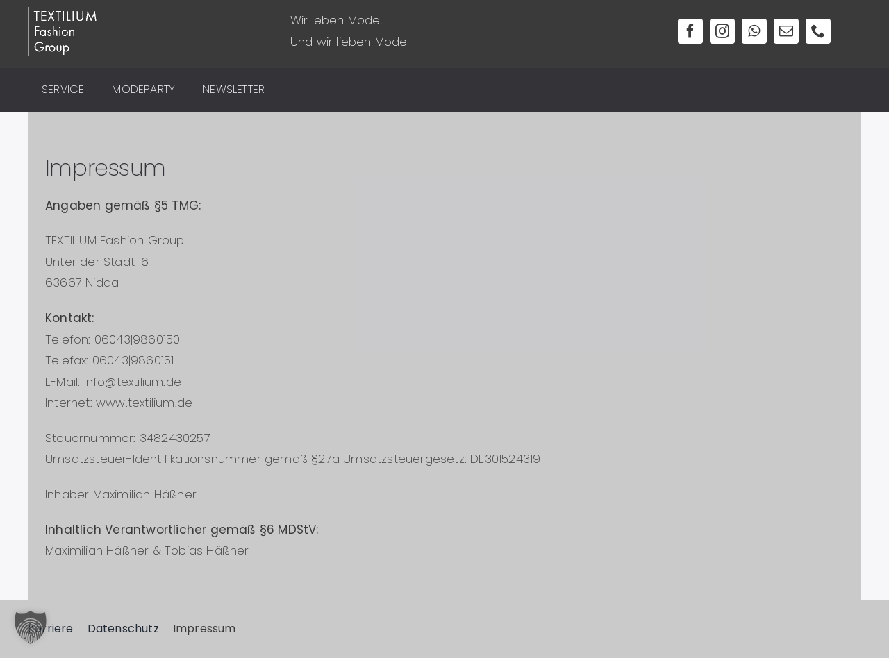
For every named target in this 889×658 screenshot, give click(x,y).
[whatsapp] (754, 31)
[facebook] (690, 31)
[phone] (818, 31)
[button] (30, 627)
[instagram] (722, 31)
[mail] (786, 31)
